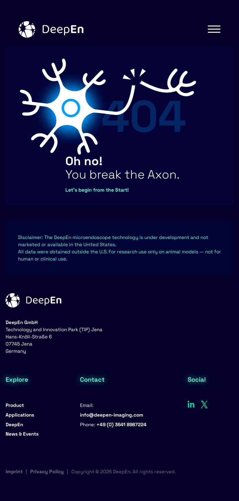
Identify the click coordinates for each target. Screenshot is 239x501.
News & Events (22, 434)
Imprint (14, 471)
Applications (20, 415)
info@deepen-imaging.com (111, 415)
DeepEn (14, 424)
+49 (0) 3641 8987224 (121, 424)
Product (15, 405)
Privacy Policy (47, 471)
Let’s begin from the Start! (97, 190)
